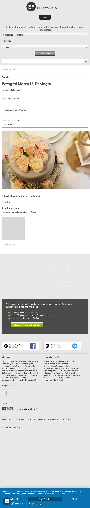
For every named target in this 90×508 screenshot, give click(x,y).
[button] (45, 35)
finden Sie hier (62, 380)
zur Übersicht (9, 70)
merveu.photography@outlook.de (15, 110)
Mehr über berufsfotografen (27, 380)
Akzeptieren (45, 499)
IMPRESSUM (39, 420)
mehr (74, 499)
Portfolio (5, 77)
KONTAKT (20, 420)
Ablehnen (15, 499)
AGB (29, 420)
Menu (45, 17)
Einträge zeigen (45, 53)
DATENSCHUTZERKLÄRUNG (60, 420)
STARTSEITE (7, 420)
